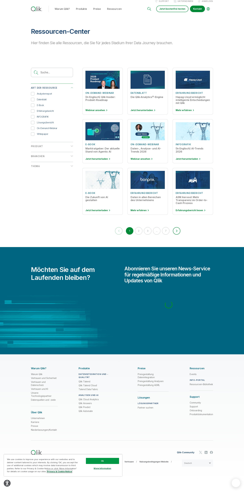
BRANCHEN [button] (38, 159)
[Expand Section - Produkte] (84, 373)
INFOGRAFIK (40, 120)
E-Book (37, 108)
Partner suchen (145, 413)
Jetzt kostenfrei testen (172, 12)
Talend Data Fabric (88, 394)
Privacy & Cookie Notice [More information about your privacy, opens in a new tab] (59, 471)
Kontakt (197, 12)
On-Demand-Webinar (44, 131)
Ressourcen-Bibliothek (201, 389)
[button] (183, 235)
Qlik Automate (86, 416)
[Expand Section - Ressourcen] (197, 373)
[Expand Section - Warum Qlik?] (38, 373)
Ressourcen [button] (114, 12)
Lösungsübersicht (42, 125)
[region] (63, 465)
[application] (236, 483)
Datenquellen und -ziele (43, 405)
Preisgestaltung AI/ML (149, 390)
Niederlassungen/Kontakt (44, 435)
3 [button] (147, 235)
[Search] (149, 12)
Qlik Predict (84, 412)
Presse (34, 431)
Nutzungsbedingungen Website (154, 467)
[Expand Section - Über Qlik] (36, 417)
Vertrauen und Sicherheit (43, 383)
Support (164, 4)
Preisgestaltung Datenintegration (146, 381)
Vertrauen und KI (39, 394)
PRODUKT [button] (37, 149)
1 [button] (125, 235)
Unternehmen (185, 4)
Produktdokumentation (201, 419)
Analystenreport (41, 97)
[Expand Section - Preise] (141, 373)
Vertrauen (129, 467)
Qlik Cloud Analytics (89, 404)
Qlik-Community (185, 457)
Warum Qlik (36, 379)
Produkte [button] (81, 12)
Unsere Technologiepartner (41, 400)
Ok (102, 461)
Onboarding (196, 415)
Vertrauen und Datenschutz (38, 389)
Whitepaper (39, 137)
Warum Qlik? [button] (62, 12)
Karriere (35, 427)
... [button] (158, 235)
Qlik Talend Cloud (88, 390)
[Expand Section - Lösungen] (144, 402)
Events (193, 379)
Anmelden (207, 4)
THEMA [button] (35, 169)
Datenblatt (39, 102)
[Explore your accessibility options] (7, 483)
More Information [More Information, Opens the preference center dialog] (102, 468)
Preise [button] (97, 12)
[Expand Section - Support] (194, 402)
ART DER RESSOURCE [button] (44, 91)
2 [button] (136, 235)
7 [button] (169, 235)
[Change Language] (208, 12)
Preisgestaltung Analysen (151, 386)
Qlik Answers (85, 408)
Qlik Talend (84, 386)
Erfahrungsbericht (42, 114)
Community (195, 408)
